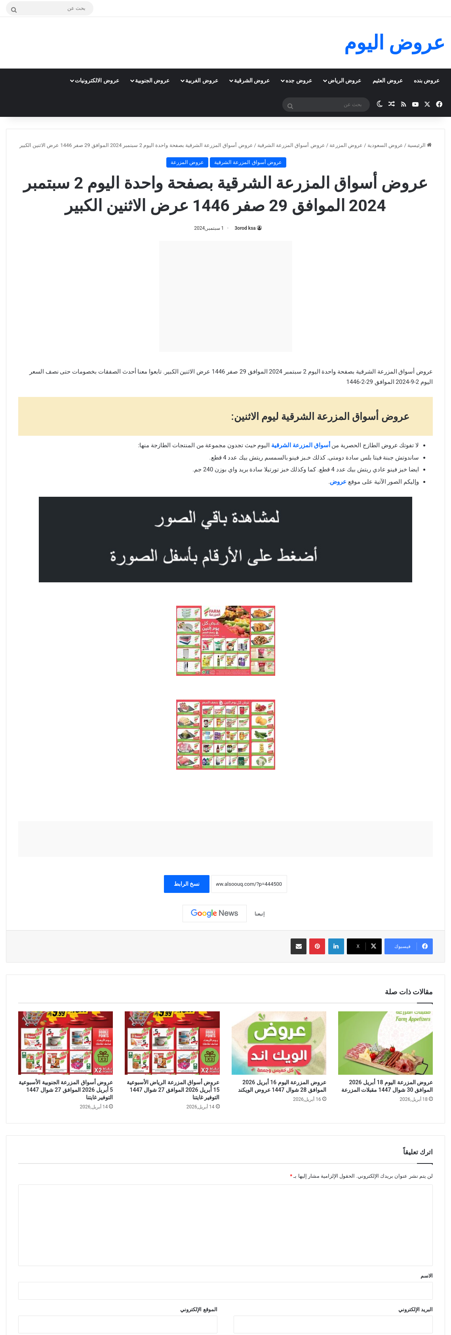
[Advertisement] (225, 296)
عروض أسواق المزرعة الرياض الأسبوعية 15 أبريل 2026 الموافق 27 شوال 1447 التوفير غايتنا (173, 1089)
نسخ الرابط (187, 884)
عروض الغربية (201, 80)
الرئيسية (419, 145)
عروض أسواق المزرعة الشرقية (291, 145)
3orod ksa (245, 228)
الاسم (427, 1276)
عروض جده (298, 80)
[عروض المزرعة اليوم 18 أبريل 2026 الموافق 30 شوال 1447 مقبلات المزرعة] (385, 1043)
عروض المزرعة (346, 145)
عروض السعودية (385, 145)
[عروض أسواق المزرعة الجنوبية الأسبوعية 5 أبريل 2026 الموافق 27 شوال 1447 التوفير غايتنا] (65, 1043)
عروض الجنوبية (152, 80)
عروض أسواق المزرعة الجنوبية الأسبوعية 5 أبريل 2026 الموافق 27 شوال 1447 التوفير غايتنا (66, 1089)
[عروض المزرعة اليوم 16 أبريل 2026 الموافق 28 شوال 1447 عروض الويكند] (279, 1043)
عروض (338, 481)
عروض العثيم (387, 80)
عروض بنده (427, 80)
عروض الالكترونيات (97, 80)
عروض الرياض (344, 80)
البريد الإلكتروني (415, 1309)
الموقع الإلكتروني (198, 1309)
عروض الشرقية (252, 80)
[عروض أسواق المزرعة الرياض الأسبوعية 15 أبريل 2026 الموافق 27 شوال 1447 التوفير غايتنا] (172, 1043)
